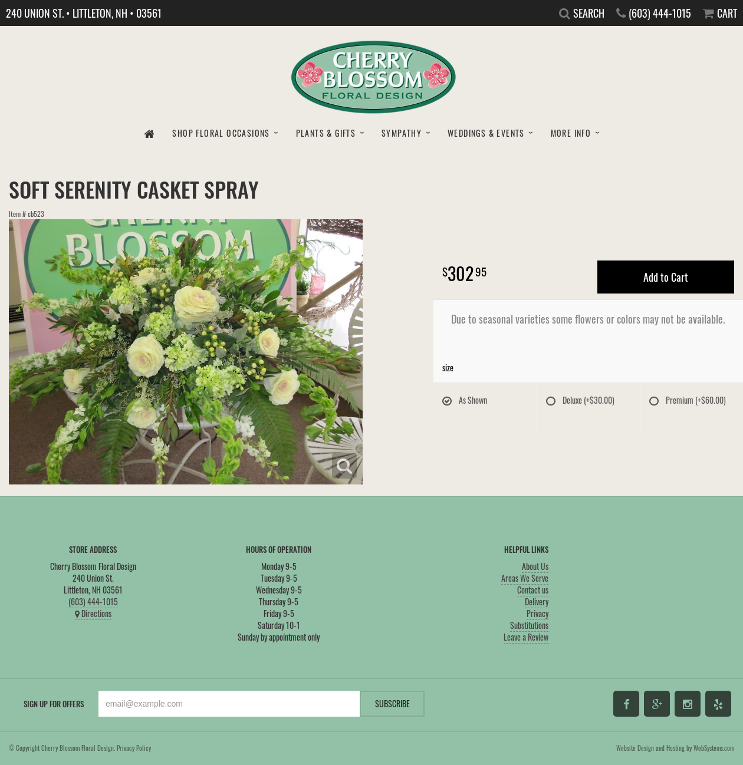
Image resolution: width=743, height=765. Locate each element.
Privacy (537, 613)
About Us (535, 566)
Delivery (536, 601)
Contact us (532, 589)
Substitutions (529, 625)
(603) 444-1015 (93, 601)
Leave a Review (526, 637)
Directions (93, 613)
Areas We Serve (524, 578)
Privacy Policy (134, 748)
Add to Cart (665, 277)
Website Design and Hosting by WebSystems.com (675, 748)
